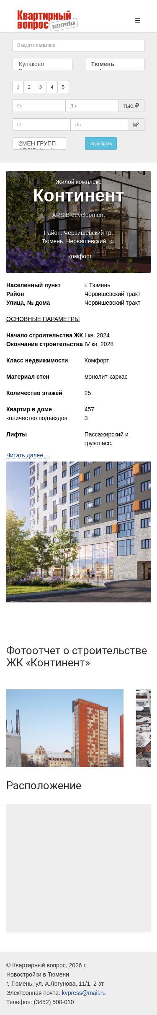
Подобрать (101, 143)
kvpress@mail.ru (84, 992)
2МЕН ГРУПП (39, 143)
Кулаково (42, 64)
